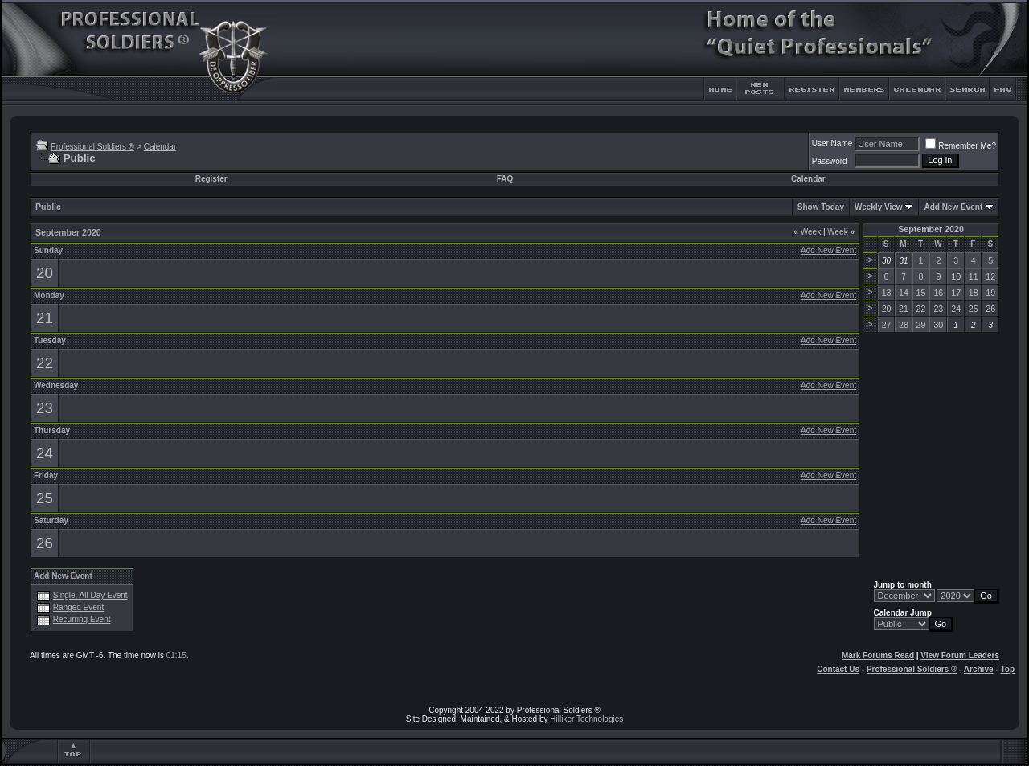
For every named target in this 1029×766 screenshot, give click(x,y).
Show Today (820, 207)
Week (807, 231)
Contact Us (838, 669)
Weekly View (879, 207)
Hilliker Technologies (586, 719)
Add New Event (953, 207)
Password (829, 161)
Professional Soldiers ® (92, 146)
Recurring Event (82, 619)
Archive (979, 669)
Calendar (160, 146)
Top (1007, 669)
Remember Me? (960, 145)
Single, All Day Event (90, 595)
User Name (832, 143)
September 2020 (931, 229)
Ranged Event (78, 607)
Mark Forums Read (878, 655)
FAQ (505, 178)
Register (211, 178)
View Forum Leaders (959, 655)
